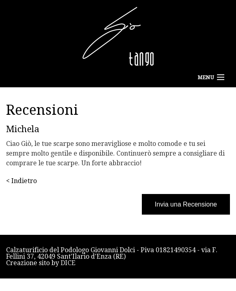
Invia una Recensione (186, 204)
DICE (68, 263)
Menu (206, 77)
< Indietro (21, 181)
